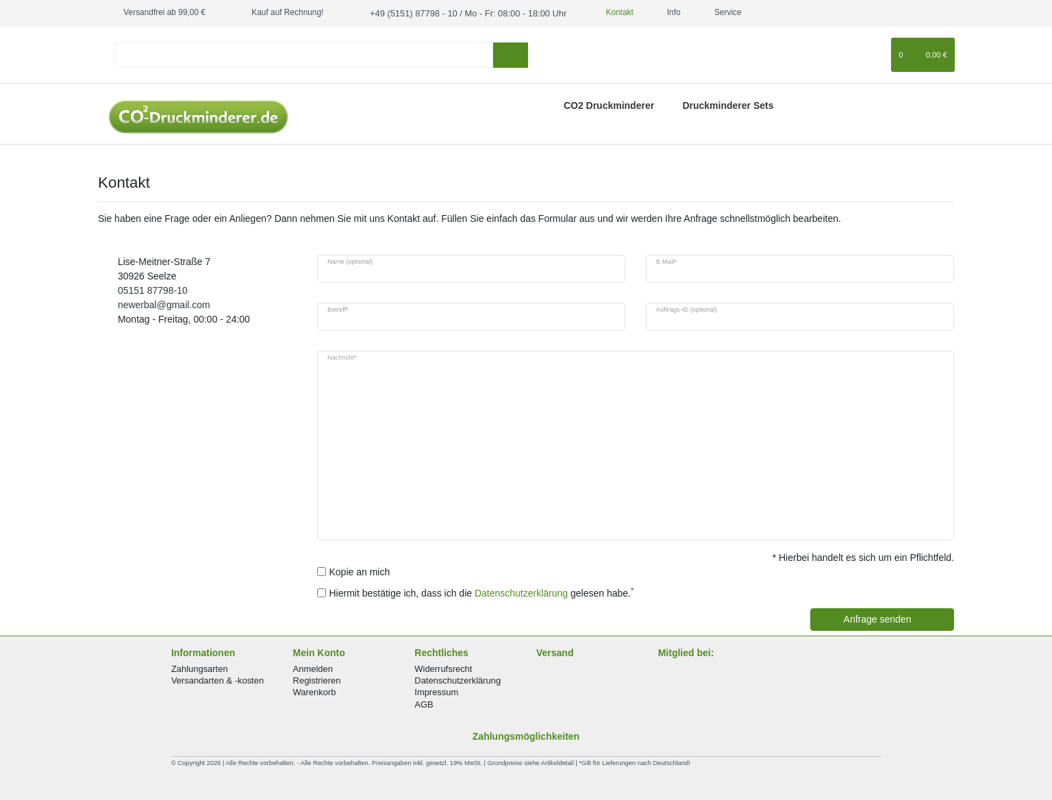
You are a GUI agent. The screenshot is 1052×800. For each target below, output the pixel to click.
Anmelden (313, 668)
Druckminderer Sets (727, 104)
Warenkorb (314, 691)
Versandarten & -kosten (217, 680)
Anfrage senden (894, 618)
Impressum (436, 691)
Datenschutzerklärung (457, 680)
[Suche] (510, 53)
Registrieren (317, 680)
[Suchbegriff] (304, 53)
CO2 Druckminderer (609, 104)
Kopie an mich (359, 570)
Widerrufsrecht (443, 668)
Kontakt (603, 12)
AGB (423, 703)
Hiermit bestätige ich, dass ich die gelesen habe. (481, 592)
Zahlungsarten (199, 668)
